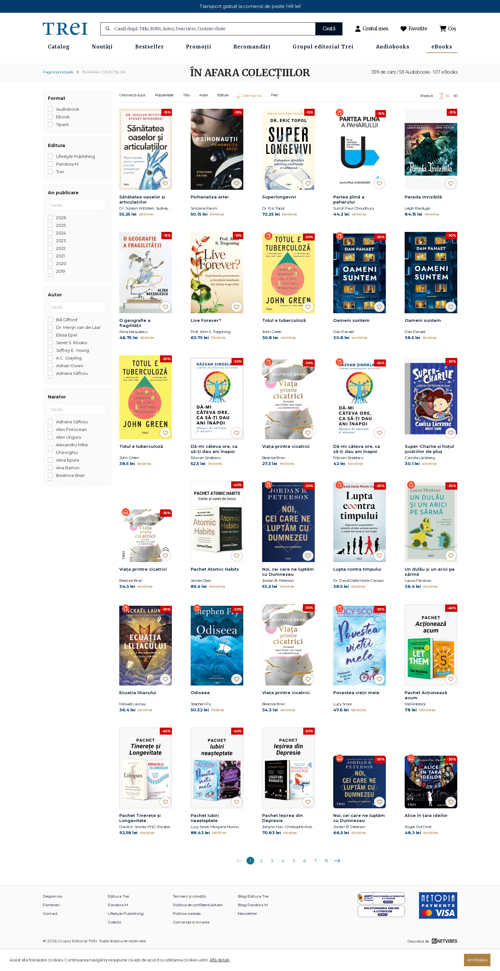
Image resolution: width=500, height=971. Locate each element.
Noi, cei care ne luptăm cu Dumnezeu (288, 593)
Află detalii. (220, 959)
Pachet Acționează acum (426, 716)
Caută (329, 29)
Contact (50, 934)
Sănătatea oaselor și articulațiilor (142, 220)
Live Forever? (206, 341)
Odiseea (200, 713)
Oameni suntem (351, 341)
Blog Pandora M (253, 925)
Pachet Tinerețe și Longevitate (140, 839)
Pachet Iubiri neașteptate (205, 839)
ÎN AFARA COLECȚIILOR (104, 92)
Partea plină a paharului (348, 220)
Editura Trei (118, 917)
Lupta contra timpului (357, 590)
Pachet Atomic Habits (215, 590)
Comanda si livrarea (191, 943)
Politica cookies (187, 934)
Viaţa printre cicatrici (286, 467)
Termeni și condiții (189, 917)
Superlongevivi (279, 217)
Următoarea (337, 879)
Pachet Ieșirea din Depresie (282, 839)
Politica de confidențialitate (197, 925)
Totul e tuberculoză (284, 341)
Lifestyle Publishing (125, 934)
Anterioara (239, 879)
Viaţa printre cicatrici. (286, 713)
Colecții (114, 943)
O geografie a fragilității (135, 343)
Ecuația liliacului (137, 713)
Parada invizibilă (423, 217)
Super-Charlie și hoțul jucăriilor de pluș (429, 470)
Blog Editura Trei (253, 917)
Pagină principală (58, 92)
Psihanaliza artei (210, 217)
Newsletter (247, 934)
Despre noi (52, 917)
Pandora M (118, 925)
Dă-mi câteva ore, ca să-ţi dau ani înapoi (214, 470)
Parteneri (51, 925)
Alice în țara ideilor (426, 836)
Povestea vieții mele (356, 713)
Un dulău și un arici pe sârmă (430, 593)
